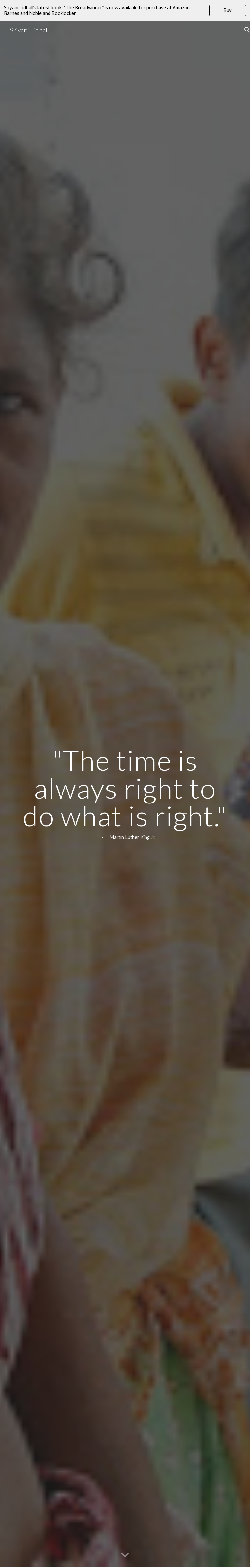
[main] (124, 794)
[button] (125, 1555)
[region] (125, 10)
